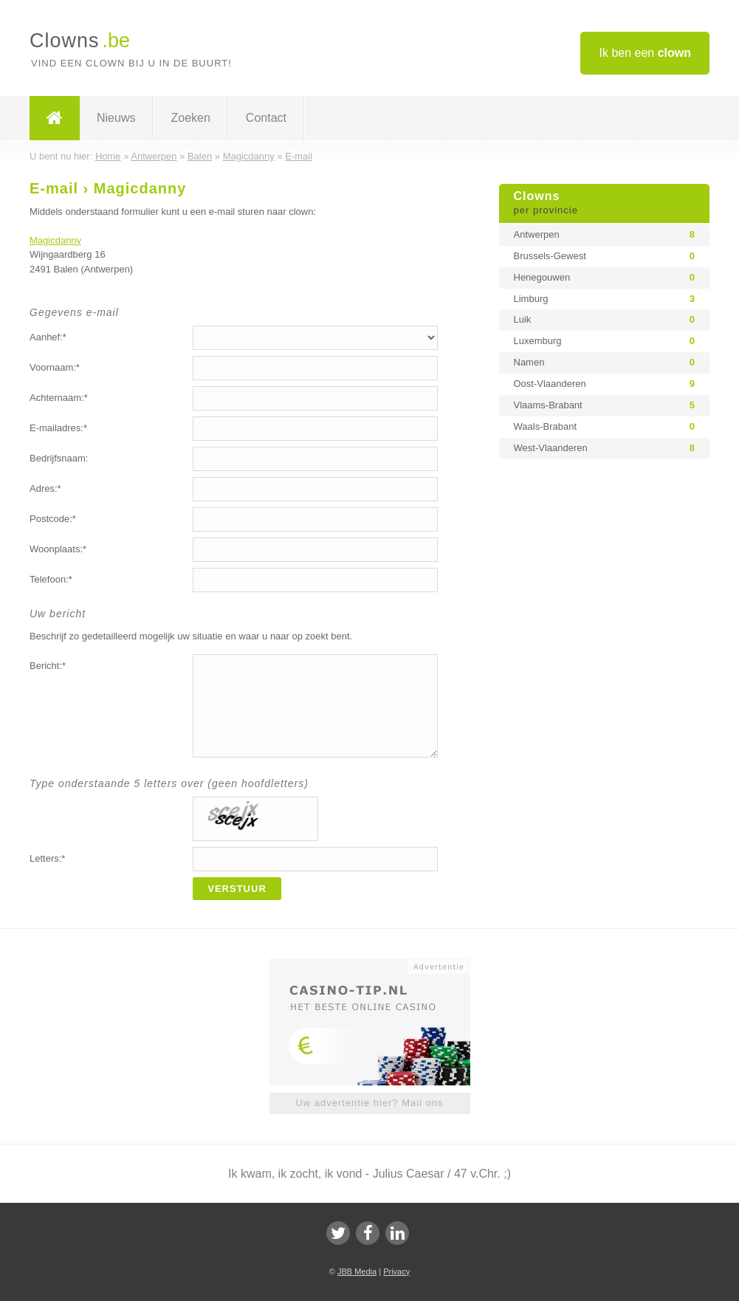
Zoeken (190, 117)
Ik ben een (645, 53)
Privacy (396, 1271)
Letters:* (47, 858)
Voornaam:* (55, 367)
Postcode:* (53, 518)
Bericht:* (48, 665)
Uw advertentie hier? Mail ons (369, 1102)
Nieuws (116, 117)
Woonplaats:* (58, 549)
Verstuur (237, 888)
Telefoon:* (51, 579)
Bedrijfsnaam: (59, 458)
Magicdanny (55, 240)
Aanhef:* (48, 337)
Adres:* (45, 488)
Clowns (604, 204)
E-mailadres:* (58, 427)
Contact (266, 117)
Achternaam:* (59, 397)
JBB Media (357, 1271)
